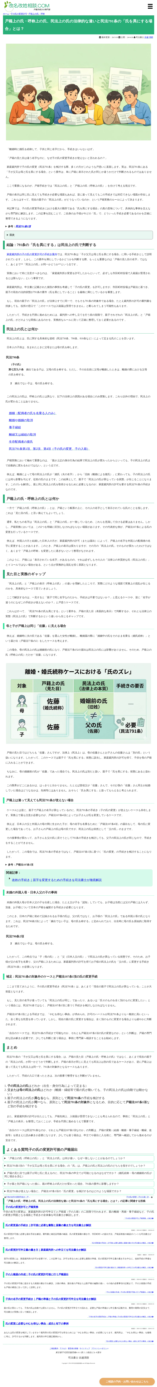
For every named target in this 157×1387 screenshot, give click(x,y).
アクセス (63, 1348)
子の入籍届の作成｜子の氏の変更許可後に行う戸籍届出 (37, 1274)
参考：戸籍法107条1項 (20, 864)
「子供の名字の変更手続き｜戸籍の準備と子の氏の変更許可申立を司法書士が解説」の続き (120, 1317)
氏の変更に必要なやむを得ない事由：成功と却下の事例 (37, 1323)
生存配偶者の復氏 (21, 441)
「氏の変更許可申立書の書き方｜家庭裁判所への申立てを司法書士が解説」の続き (123, 1267)
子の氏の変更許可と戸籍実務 (22, 1207)
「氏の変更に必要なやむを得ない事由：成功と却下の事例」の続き (129, 1341)
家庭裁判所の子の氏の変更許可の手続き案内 (32, 254)
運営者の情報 (73, 1348)
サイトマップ (85, 1348)
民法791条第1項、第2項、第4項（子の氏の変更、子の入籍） (49, 448)
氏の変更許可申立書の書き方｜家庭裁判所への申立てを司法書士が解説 (46, 1249)
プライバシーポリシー (100, 1348)
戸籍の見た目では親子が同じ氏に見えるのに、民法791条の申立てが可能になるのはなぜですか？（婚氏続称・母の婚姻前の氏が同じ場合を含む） (78, 1175)
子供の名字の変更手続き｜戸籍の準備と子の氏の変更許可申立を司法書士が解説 (18, 1197)
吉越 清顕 (148, 37)
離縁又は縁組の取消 (22, 434)
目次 (11, 235)
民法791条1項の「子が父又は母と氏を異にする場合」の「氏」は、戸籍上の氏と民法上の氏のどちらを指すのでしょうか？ (76, 1165)
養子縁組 (15, 427)
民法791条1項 (23, 226)
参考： (19, 226)
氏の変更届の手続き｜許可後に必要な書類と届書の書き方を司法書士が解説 (48, 1225)
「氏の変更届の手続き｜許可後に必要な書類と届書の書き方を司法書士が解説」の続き (122, 1243)
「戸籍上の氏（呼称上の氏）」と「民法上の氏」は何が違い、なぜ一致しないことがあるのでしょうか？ (66, 1158)
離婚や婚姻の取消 (21, 420)
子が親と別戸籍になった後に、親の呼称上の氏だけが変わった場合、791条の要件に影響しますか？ (63, 1183)
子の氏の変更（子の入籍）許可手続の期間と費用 (138, 1197)
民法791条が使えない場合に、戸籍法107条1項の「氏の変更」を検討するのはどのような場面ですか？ (64, 1191)
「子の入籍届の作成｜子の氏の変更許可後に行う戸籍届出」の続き (129, 1292)
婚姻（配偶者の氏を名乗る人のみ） (33, 413)
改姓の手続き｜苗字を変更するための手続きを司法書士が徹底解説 (57, 880)
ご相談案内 (54, 1348)
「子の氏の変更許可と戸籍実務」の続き (138, 1218)
